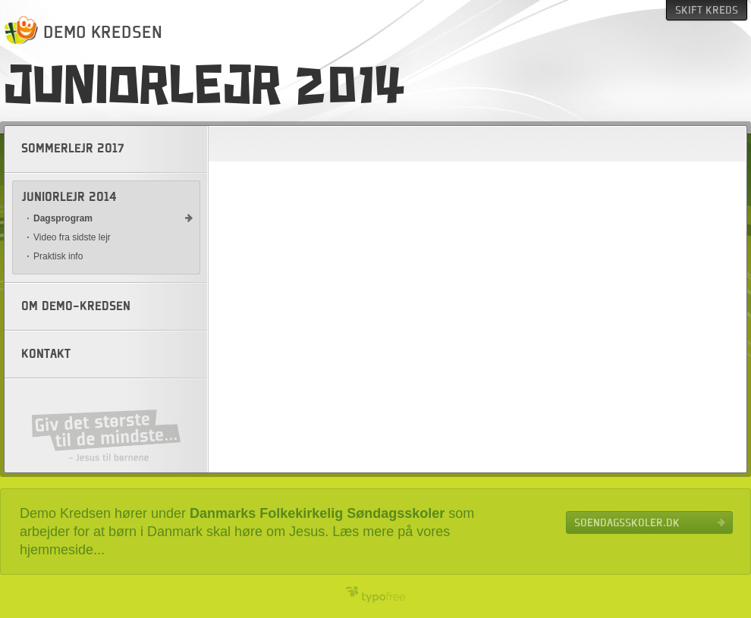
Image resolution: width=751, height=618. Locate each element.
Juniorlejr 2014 (69, 197)
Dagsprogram (63, 218)
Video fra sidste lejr (72, 237)
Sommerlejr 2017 (72, 148)
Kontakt (46, 354)
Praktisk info (58, 256)
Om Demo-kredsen (75, 306)
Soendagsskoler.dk (627, 522)
